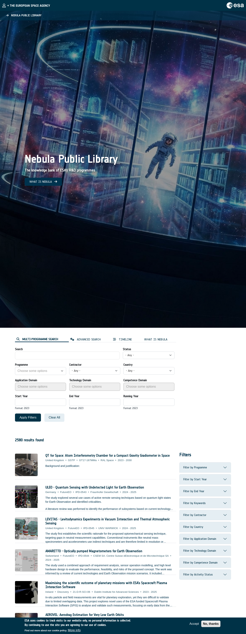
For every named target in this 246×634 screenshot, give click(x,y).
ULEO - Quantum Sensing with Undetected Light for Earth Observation (94, 487)
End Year (74, 396)
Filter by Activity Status (198, 574)
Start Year (21, 396)
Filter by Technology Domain (199, 550)
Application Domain (26, 380)
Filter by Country (193, 527)
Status (127, 349)
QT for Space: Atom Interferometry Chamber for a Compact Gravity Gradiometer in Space (107, 455)
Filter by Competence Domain (200, 562)
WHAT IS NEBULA (43, 181)
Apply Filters (27, 417)
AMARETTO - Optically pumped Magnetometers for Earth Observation (93, 551)
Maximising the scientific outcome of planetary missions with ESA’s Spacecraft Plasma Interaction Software (106, 585)
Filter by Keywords (194, 503)
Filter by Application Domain (199, 539)
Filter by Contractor (194, 515)
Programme (21, 365)
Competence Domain (135, 380)
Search (19, 349)
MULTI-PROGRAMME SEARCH (37, 339)
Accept (194, 623)
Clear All (54, 417)
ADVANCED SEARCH (85, 339)
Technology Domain (80, 380)
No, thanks (211, 623)
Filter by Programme (195, 467)
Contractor (75, 365)
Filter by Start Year (195, 479)
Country (127, 365)
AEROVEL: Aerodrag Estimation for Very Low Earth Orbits (84, 615)
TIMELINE (122, 339)
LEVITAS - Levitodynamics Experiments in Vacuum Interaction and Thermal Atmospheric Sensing (107, 521)
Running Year (130, 396)
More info (74, 630)
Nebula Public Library (24, 15)
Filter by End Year (193, 491)
